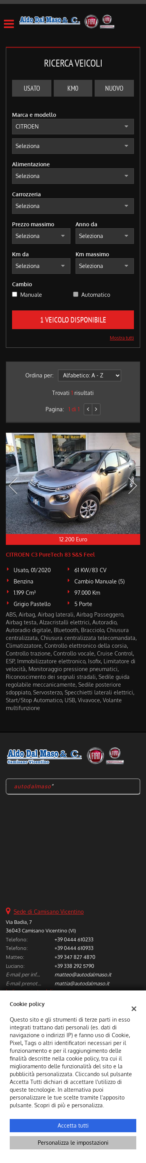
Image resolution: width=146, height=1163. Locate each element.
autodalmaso (32, 786)
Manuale (31, 294)
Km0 (72, 88)
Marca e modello (34, 114)
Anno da (86, 224)
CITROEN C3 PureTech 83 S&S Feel (50, 554)
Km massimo (92, 254)
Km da (20, 254)
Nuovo (114, 88)
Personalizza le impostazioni (73, 1142)
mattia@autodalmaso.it (82, 983)
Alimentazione (31, 164)
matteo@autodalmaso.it (83, 974)
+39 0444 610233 (74, 939)
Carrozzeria (26, 194)
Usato (32, 88)
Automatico (96, 294)
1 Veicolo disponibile (73, 320)
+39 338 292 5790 (74, 965)
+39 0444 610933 (74, 947)
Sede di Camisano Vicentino (49, 911)
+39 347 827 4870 (75, 956)
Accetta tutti (73, 1125)
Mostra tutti (122, 338)
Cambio (22, 284)
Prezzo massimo (33, 224)
